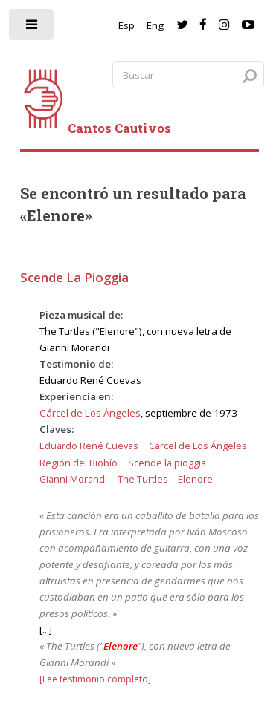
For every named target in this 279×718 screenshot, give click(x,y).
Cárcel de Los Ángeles (90, 413)
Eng (155, 25)
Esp (126, 25)
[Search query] (188, 74)
